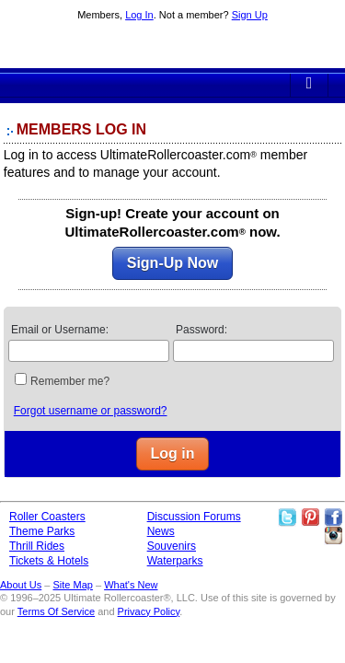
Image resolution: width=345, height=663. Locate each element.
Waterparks (175, 560)
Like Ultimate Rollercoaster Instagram (333, 536)
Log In (139, 14)
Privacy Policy (149, 611)
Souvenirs (171, 546)
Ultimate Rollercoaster (173, 47)
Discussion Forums (194, 516)
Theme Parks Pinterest (310, 517)
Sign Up (250, 14)
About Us (20, 584)
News (161, 531)
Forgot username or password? (90, 410)
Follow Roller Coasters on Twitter (287, 517)
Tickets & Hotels (48, 560)
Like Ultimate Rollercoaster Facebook (333, 517)
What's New (130, 584)
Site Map (72, 584)
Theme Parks (42, 531)
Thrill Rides (36, 546)
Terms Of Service (56, 611)
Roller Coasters (47, 516)
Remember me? (69, 381)
